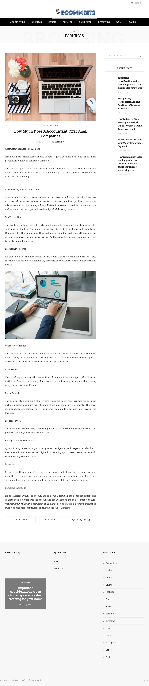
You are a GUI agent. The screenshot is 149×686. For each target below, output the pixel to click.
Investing (104, 22)
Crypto (109, 585)
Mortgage (111, 642)
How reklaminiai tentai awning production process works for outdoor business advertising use (130, 164)
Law (108, 628)
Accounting (17, 22)
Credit (52, 22)
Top (146, 680)
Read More (51, 520)
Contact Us (59, 561)
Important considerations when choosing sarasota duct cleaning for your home (25, 593)
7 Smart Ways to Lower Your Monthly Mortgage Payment (130, 143)
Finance (68, 22)
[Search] (132, 3)
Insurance (85, 22)
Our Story (58, 568)
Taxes (132, 22)
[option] (25, 585)
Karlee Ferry (21, 520)
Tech (108, 657)
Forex (108, 606)
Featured (110, 592)
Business (37, 22)
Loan (119, 22)
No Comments (59, 142)
